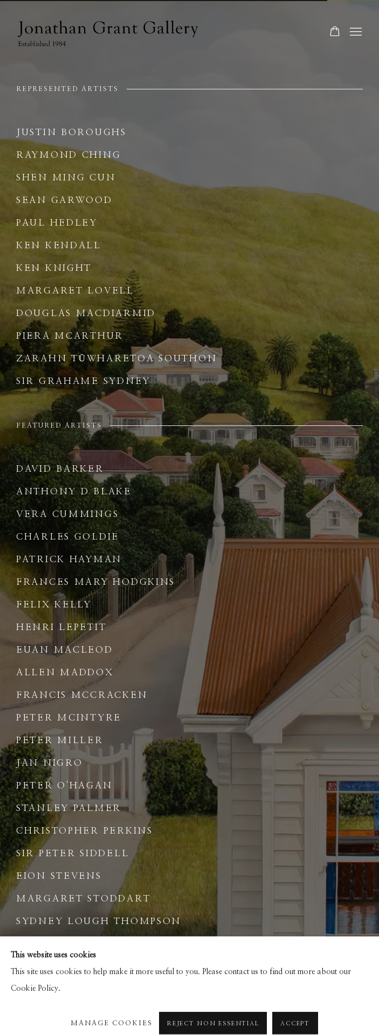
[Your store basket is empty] (334, 32)
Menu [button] (355, 32)
